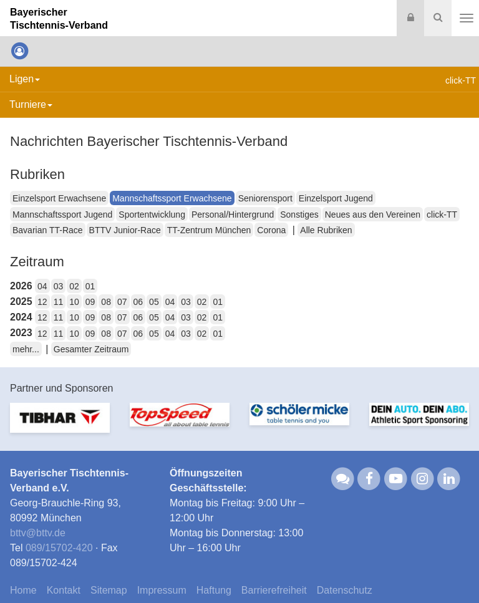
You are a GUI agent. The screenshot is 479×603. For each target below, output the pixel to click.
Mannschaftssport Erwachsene (171, 198)
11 (59, 302)
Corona (271, 230)
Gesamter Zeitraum (91, 349)
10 (74, 302)
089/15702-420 (59, 548)
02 (74, 286)
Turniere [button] (30, 104)
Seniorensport (265, 198)
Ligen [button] (24, 79)
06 (138, 302)
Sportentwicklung (152, 214)
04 (42, 286)
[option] (60, 425)
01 (90, 286)
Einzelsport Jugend (336, 198)
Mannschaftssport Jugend (62, 214)
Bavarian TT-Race (47, 230)
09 (90, 302)
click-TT (442, 214)
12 (42, 302)
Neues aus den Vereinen (372, 214)
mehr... (25, 349)
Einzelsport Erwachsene (59, 198)
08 (106, 302)
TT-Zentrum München (209, 230)
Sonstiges (299, 214)
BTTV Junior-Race (125, 230)
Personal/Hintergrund (232, 214)
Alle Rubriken (326, 230)
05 (154, 302)
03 (59, 286)
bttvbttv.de (37, 533)
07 (122, 302)
